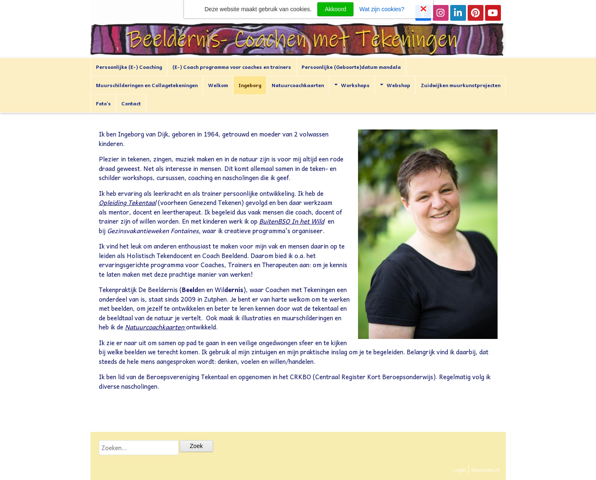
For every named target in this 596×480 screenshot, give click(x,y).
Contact (131, 103)
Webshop (395, 85)
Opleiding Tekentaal (127, 202)
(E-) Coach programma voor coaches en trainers (231, 67)
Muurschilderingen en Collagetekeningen (147, 85)
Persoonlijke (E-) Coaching (129, 67)
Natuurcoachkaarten (298, 85)
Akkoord (335, 9)
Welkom (218, 85)
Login (460, 469)
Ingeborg (249, 85)
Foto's (103, 103)
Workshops (352, 85)
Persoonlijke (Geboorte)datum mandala (351, 67)
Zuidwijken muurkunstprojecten (460, 85)
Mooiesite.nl (485, 469)
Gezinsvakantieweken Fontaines (153, 231)
